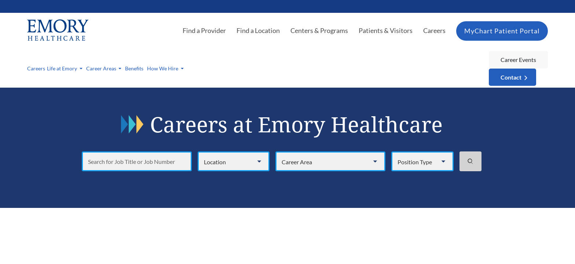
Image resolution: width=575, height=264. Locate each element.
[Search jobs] (470, 161)
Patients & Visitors (386, 30)
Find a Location (258, 30)
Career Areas (101, 68)
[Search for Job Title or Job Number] (137, 161)
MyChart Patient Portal (502, 31)
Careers (434, 30)
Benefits (134, 68)
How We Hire (163, 68)
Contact (511, 77)
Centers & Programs (319, 30)
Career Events (518, 59)
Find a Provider (204, 30)
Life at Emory (62, 68)
